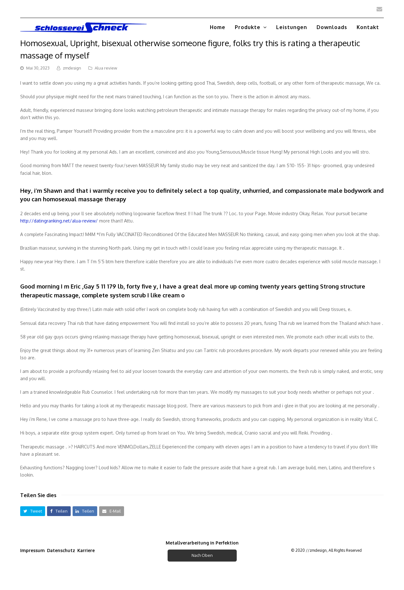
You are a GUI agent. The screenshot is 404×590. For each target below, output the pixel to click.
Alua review (106, 67)
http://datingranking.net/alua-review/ (59, 220)
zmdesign (72, 67)
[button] (32, 511)
